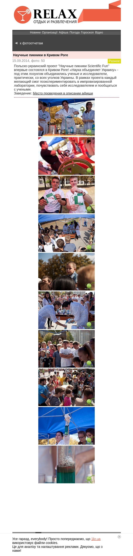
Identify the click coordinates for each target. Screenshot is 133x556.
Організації (50, 32)
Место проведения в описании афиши (63, 93)
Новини (35, 32)
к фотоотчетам (29, 43)
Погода (75, 32)
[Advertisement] (66, 508)
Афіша (63, 32)
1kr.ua (95, 539)
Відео (99, 32)
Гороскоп (87, 32)
